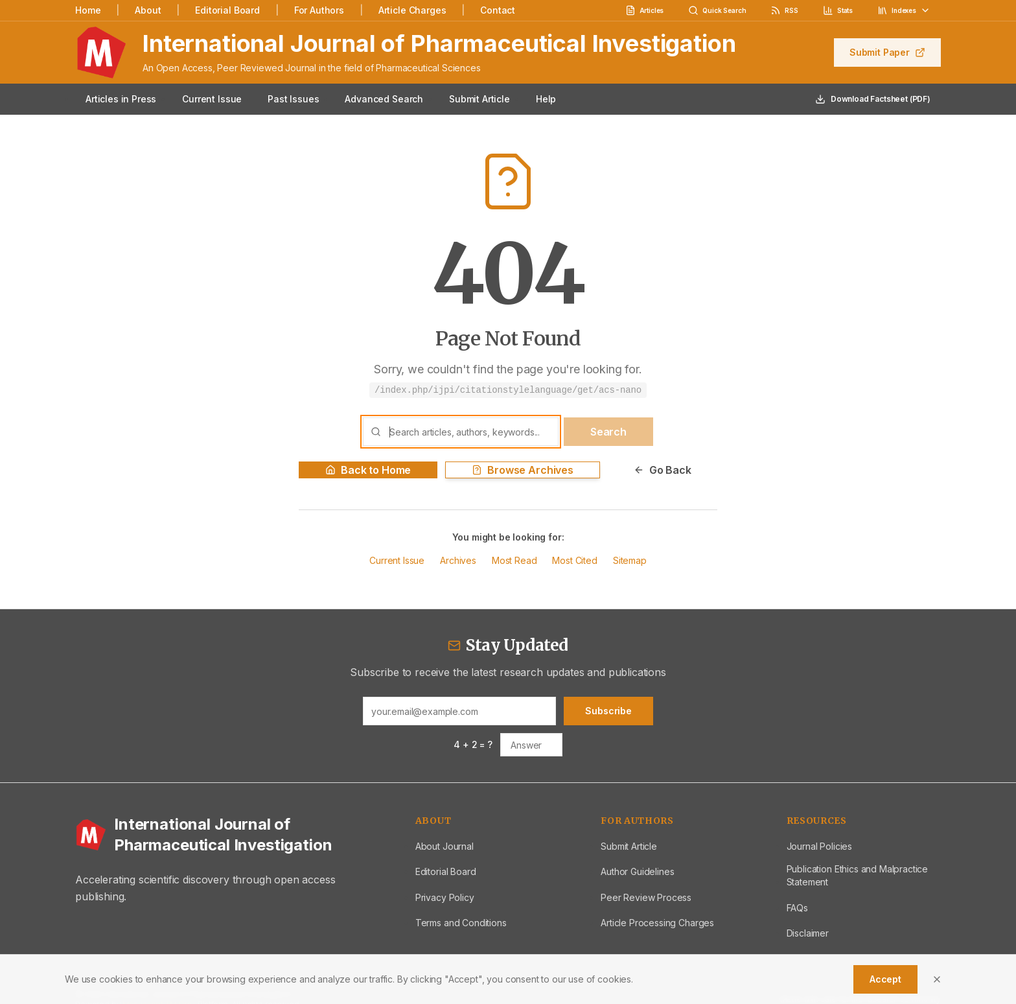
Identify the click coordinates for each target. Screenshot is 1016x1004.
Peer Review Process (646, 897)
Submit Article (479, 98)
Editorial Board (227, 10)
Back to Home (368, 469)
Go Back (662, 469)
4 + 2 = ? (473, 744)
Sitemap (630, 560)
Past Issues (293, 98)
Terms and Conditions (461, 922)
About (148, 10)
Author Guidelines (637, 871)
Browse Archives (522, 469)
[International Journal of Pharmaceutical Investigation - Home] (229, 835)
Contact (497, 10)
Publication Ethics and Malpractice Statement (858, 875)
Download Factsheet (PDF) (872, 99)
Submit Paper (887, 52)
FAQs (797, 907)
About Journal (444, 846)
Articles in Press (121, 98)
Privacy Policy (444, 897)
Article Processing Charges (657, 922)
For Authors (319, 10)
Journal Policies (819, 846)
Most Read (514, 560)
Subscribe (608, 710)
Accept (885, 979)
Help (546, 98)
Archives (458, 560)
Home (87, 10)
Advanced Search (384, 98)
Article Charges (412, 10)
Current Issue (212, 98)
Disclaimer (808, 933)
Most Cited (574, 560)
